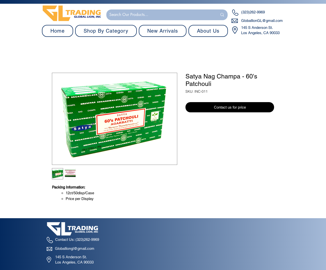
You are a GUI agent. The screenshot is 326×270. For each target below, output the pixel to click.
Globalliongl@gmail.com (74, 248)
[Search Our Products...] (159, 14)
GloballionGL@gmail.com (262, 20)
